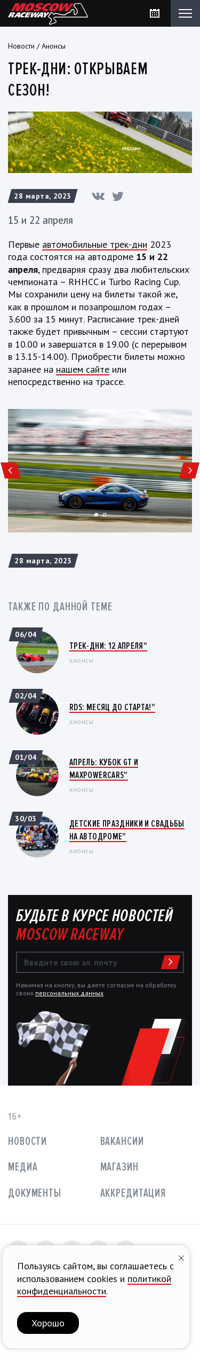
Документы (34, 1193)
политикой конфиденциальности (94, 1284)
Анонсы (54, 46)
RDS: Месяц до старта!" (112, 707)
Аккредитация (133, 1193)
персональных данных (69, 993)
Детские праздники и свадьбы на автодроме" (127, 830)
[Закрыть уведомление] (181, 1257)
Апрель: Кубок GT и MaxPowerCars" (103, 768)
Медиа (22, 1167)
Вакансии (122, 1141)
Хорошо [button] (48, 1323)
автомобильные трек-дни (94, 244)
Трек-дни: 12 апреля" (108, 645)
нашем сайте (82, 369)
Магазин (119, 1167)
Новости (21, 46)
